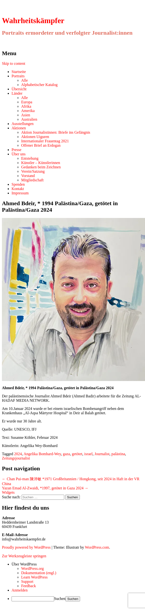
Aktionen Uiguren (35, 137)
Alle (24, 80)
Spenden (18, 184)
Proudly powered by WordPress (26, 547)
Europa (26, 102)
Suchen (59, 599)
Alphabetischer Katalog (39, 85)
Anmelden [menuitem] (20, 590)
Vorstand (28, 176)
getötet (77, 454)
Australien (29, 119)
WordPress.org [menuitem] (32, 568)
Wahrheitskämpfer (33, 20)
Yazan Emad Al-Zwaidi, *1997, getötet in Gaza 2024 (45, 488)
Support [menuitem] (27, 581)
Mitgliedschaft (32, 180)
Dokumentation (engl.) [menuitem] (38, 573)
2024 (18, 454)
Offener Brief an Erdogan (41, 145)
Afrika (26, 106)
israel (88, 454)
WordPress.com (97, 547)
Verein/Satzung (33, 171)
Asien (25, 115)
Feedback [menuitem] (28, 586)
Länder (17, 93)
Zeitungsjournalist (16, 458)
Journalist (102, 454)
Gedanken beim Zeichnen (41, 167)
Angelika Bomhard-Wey (42, 454)
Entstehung (29, 158)
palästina (118, 454)
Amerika (28, 111)
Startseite (19, 72)
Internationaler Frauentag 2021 (45, 141)
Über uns (18, 154)
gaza (66, 454)
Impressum (20, 193)
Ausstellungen (23, 124)
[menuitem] (77, 564)
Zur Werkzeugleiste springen (24, 556)
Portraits (18, 76)
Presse (16, 150)
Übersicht (19, 89)
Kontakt (18, 189)
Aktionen (19, 128)
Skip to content (13, 63)
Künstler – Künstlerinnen (40, 163)
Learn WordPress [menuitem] (34, 577)
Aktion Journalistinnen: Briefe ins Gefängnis (55, 132)
